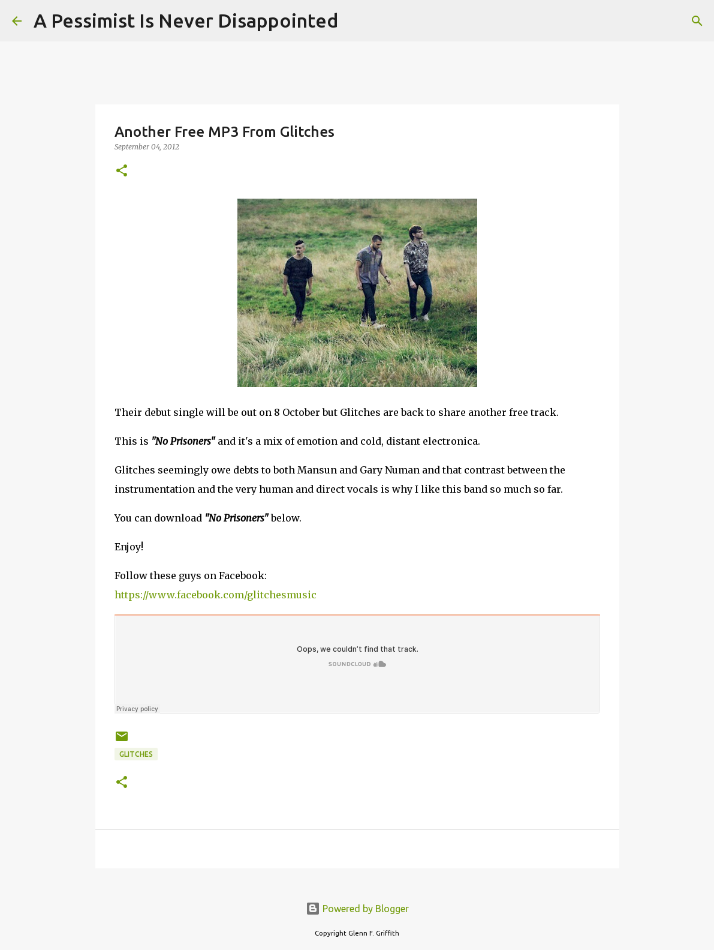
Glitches (136, 754)
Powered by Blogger (357, 908)
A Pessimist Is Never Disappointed (186, 20)
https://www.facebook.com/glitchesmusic (216, 595)
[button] (122, 171)
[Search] (355, 21)
